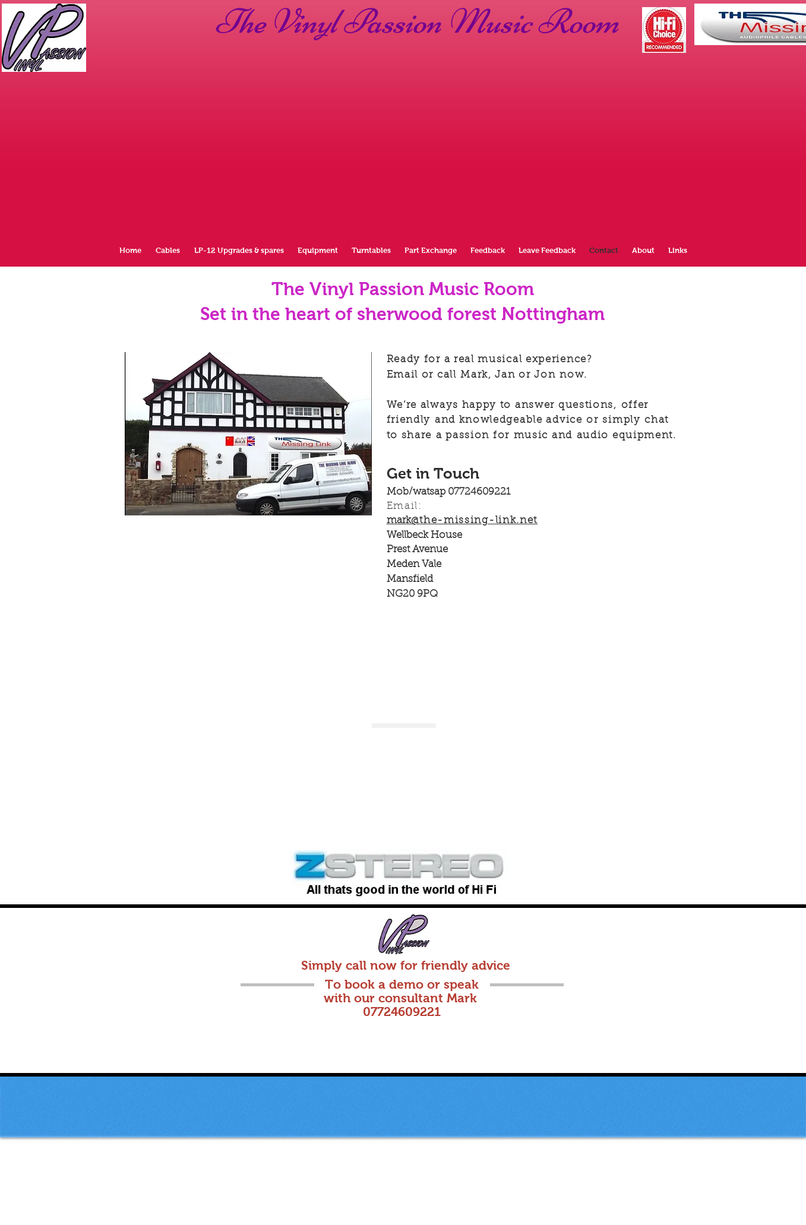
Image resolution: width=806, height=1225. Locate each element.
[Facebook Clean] (185, 1037)
